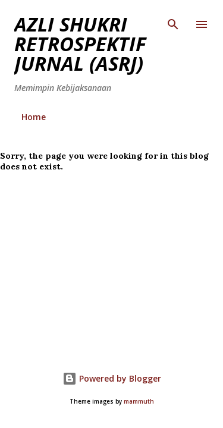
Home (33, 116)
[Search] (173, 21)
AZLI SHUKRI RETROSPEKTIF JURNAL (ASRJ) (80, 44)
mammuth (139, 401)
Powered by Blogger (111, 378)
